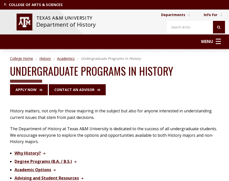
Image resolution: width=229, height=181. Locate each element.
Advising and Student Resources (47, 178)
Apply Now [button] (29, 89)
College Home (21, 58)
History (45, 58)
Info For (212, 14)
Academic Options (33, 169)
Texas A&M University (65, 18)
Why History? (28, 153)
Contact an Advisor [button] (77, 89)
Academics (66, 58)
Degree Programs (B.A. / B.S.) (43, 161)
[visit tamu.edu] (24, 22)
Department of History (65, 24)
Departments (175, 14)
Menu (211, 41)
